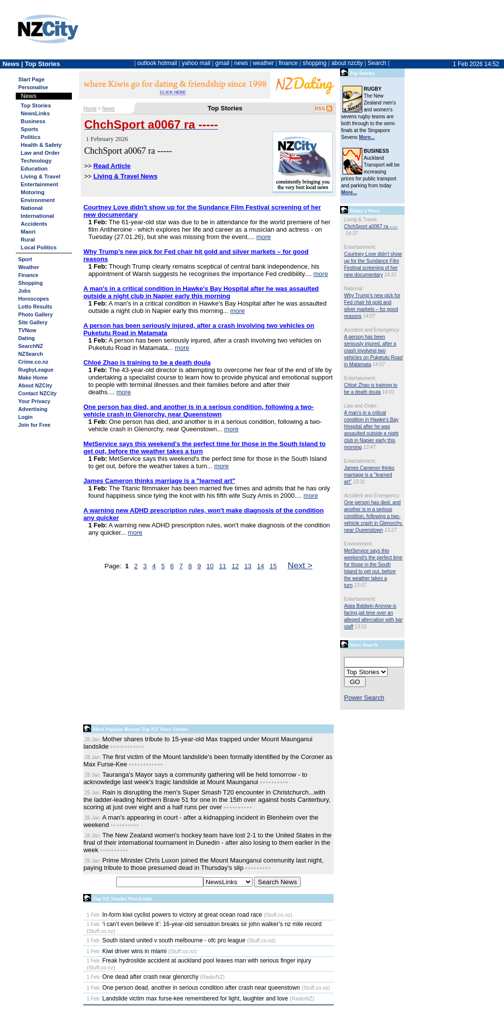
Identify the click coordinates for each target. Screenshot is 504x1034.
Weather (28, 267)
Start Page (31, 79)
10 (210, 566)
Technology (36, 161)
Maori (28, 232)
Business (33, 121)
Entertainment (39, 184)
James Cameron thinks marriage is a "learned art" (369, 474)
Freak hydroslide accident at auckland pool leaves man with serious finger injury (199, 960)
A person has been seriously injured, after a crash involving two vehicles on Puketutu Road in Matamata (373, 350)
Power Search (364, 697)
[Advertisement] (208, 650)
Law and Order (40, 153)
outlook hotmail (157, 63)
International (37, 216)
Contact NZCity (37, 393)
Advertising (32, 409)
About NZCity (35, 385)
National (32, 208)
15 (273, 566)
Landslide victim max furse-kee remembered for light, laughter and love (187, 998)
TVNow (27, 330)
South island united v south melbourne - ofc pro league (166, 940)
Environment (38, 200)
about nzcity (347, 63)
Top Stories (36, 105)
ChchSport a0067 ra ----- (371, 226)
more (263, 237)
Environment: (358, 544)
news (241, 63)
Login (25, 417)
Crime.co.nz (33, 362)
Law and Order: (361, 406)
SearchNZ (30, 346)
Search (377, 63)
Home (90, 108)
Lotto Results (35, 307)
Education (34, 169)
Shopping (30, 283)
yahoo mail (196, 63)
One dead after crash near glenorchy (142, 976)
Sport (25, 259)
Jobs (24, 291)
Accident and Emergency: (372, 330)
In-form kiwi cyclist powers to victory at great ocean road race (174, 914)
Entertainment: (360, 247)
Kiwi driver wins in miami (126, 951)
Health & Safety (41, 145)
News (108, 108)
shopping (315, 63)
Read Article (112, 166)
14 (260, 566)
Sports (29, 129)
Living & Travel (41, 176)
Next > (300, 565)
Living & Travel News (126, 176)
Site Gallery (32, 322)
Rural (28, 239)
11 (222, 566)
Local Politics (39, 247)
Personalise (33, 87)
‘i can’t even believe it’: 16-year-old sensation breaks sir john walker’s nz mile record (204, 924)
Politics (30, 137)
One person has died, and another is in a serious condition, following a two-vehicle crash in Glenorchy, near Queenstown (373, 516)
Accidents (34, 224)
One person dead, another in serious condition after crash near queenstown (193, 987)
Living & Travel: (361, 219)
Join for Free (34, 425)
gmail (222, 63)
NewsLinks (35, 113)
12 (235, 566)
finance (288, 63)
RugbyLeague (35, 370)
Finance (28, 275)
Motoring (32, 192)
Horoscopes (33, 299)
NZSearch (30, 354)
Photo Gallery (35, 314)
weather (263, 63)
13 (248, 566)
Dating (26, 338)
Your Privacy (34, 401)
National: (353, 288)
